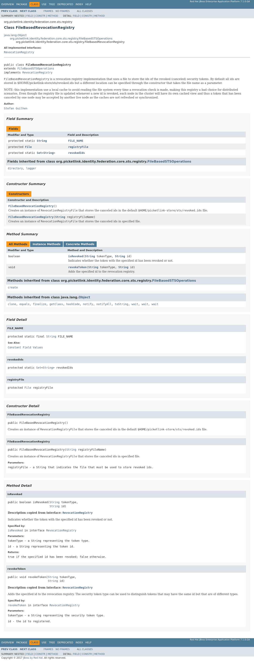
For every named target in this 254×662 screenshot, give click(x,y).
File (28, 146)
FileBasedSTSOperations (35, 68)
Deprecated (65, 4)
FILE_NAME (75, 140)
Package (21, 4)
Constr (40, 15)
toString (121, 304)
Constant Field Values (25, 347)
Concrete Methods (80, 244)
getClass (56, 304)
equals (24, 304)
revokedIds (76, 152)
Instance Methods (46, 244)
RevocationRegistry (19, 52)
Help (88, 4)
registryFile (78, 146)
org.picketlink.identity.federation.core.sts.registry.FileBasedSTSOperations (61, 38)
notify (88, 304)
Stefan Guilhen (15, 108)
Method (53, 15)
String (42, 140)
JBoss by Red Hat (33, 657)
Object (84, 297)
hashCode (73, 304)
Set (39, 152)
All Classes (85, 11)
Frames (48, 11)
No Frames (63, 11)
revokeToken (77, 267)
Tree (52, 4)
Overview (7, 4)
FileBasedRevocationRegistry (31, 206)
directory (15, 168)
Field (29, 15)
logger (31, 168)
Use (44, 4)
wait (135, 304)
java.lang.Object (15, 35)
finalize (39, 304)
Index (79, 4)
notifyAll (104, 304)
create (13, 287)
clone (12, 304)
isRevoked (75, 256)
